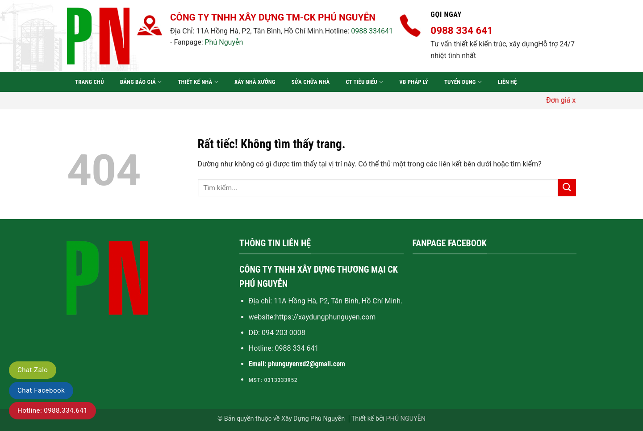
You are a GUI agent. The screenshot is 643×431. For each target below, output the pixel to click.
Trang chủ (89, 82)
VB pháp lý (413, 82)
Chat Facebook (41, 390)
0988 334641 (372, 31)
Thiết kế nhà (198, 82)
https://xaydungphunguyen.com (325, 317)
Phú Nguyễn (224, 42)
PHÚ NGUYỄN (406, 419)
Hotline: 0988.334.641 (52, 410)
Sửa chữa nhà (311, 82)
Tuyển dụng (463, 82)
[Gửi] (567, 187)
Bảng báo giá (141, 82)
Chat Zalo (32, 370)
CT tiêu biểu (364, 82)
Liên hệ (507, 82)
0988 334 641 (297, 348)
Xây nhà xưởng (255, 82)
